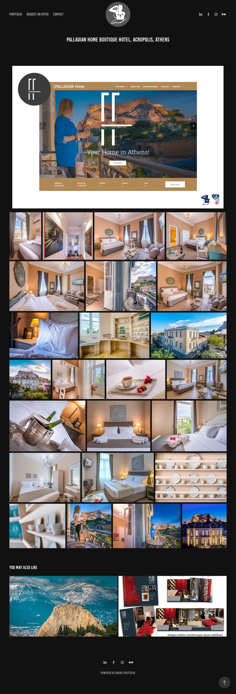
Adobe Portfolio (125, 673)
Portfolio (15, 14)
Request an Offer (38, 14)
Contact (58, 14)
